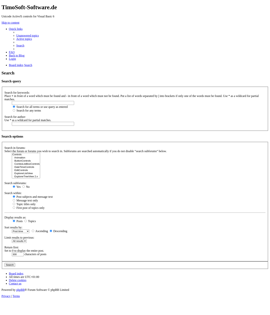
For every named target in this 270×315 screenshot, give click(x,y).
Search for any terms (27, 110)
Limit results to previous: (19, 237)
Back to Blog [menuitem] (16, 55)
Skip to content (10, 22)
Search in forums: (15, 147)
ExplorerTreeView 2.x (26, 176)
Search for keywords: (17, 92)
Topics (30, 221)
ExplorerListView (26, 173)
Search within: (13, 193)
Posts (18, 221)
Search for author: (15, 116)
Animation (26, 157)
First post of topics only (29, 207)
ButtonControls (26, 160)
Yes (17, 186)
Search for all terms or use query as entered (40, 106)
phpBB (20, 289)
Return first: (11, 247)
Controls (26, 154)
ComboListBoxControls (26, 164)
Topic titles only (24, 204)
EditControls (26, 170)
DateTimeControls (26, 167)
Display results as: (15, 217)
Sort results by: (13, 227)
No (26, 186)
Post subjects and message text (33, 196)
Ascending (40, 231)
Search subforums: (15, 183)
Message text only (25, 200)
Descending (58, 231)
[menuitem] (27, 35)
